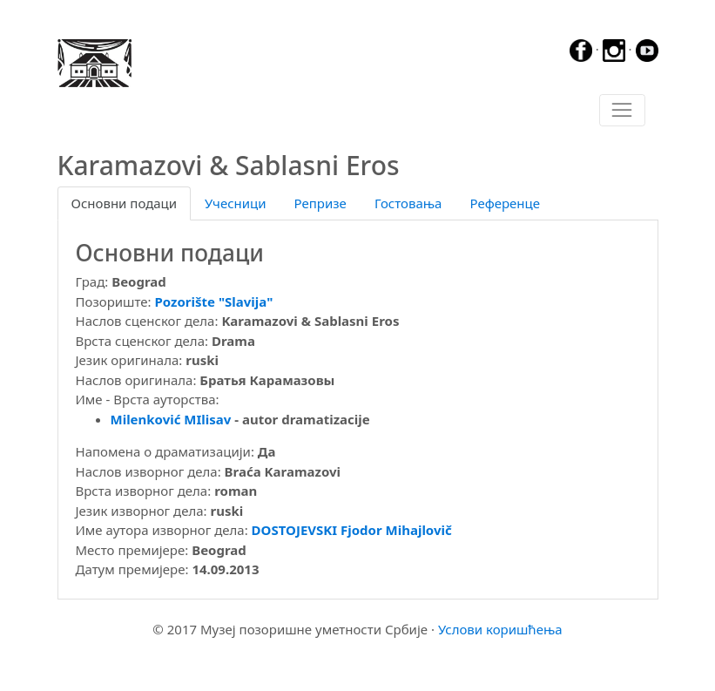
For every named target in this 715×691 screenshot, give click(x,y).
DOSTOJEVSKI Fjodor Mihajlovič (352, 530)
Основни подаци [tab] (124, 203)
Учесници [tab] (235, 203)
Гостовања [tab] (408, 203)
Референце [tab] (504, 203)
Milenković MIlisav (171, 419)
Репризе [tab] (320, 203)
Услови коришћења (500, 629)
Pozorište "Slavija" (214, 301)
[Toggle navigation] (622, 110)
